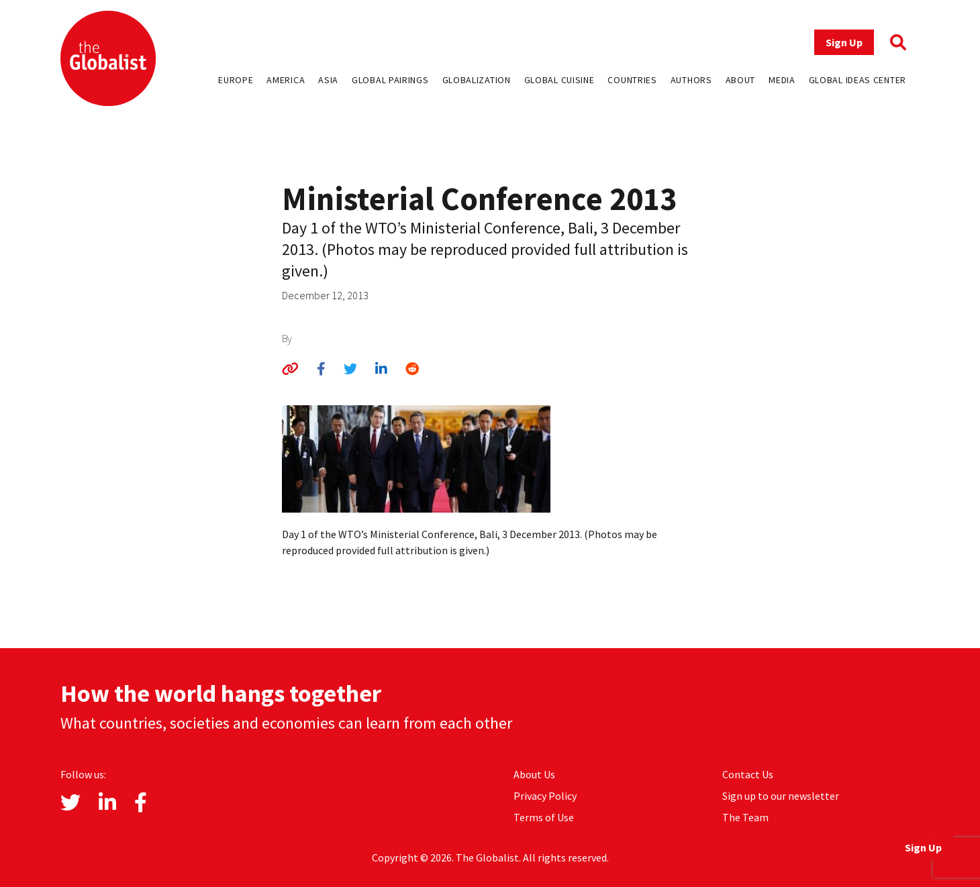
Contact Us (747, 774)
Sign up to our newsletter (780, 795)
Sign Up (844, 42)
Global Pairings (390, 80)
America (285, 80)
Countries (631, 80)
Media (782, 80)
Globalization (476, 80)
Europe (235, 80)
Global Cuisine (559, 80)
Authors (691, 80)
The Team (745, 817)
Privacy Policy (545, 795)
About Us (534, 774)
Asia (328, 80)
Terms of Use (543, 817)
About (741, 80)
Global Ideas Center (857, 80)
